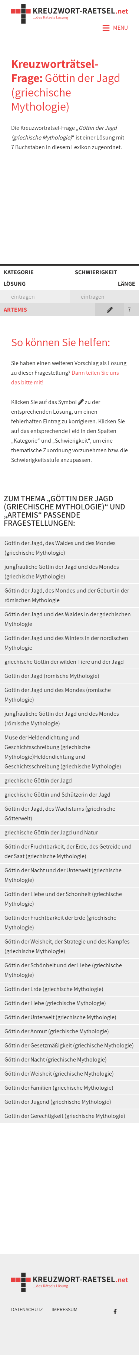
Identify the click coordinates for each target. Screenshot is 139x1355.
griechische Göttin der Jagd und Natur (51, 832)
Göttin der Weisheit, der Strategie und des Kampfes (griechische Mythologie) (67, 946)
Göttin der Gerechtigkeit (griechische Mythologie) (64, 1116)
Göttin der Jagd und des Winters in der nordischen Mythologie (66, 643)
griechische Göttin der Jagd (38, 780)
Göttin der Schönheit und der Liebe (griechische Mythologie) (63, 970)
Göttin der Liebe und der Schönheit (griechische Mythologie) (63, 899)
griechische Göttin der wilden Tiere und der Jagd (64, 662)
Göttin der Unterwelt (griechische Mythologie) (60, 1017)
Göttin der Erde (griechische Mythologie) (53, 989)
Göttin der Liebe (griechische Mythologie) (55, 1003)
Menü (115, 28)
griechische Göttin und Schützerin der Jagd (57, 794)
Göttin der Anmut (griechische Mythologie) (56, 1031)
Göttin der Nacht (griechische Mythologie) (55, 1059)
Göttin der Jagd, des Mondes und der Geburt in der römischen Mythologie (66, 595)
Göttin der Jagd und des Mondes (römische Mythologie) (57, 694)
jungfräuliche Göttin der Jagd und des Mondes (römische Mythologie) (61, 718)
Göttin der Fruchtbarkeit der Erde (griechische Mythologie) (60, 922)
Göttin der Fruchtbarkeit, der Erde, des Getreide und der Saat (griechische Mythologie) (68, 851)
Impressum (64, 1309)
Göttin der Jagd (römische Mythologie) (51, 676)
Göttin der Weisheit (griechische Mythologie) (59, 1073)
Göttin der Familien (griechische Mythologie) (58, 1088)
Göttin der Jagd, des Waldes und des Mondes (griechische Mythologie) (60, 548)
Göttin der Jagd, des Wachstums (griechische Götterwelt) (59, 813)
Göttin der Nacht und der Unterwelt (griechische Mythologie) (63, 875)
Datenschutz (27, 1309)
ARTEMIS (15, 310)
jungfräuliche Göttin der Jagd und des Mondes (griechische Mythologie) (61, 571)
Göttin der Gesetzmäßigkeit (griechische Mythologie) (69, 1045)
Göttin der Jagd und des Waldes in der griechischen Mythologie (67, 619)
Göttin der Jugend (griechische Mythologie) (57, 1102)
